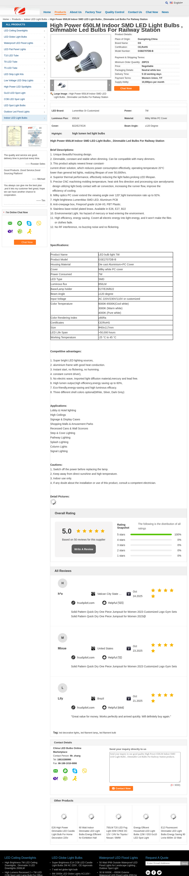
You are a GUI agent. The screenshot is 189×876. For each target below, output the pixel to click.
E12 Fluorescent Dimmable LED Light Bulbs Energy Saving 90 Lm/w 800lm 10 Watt (173, 832)
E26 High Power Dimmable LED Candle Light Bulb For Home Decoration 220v (63, 832)
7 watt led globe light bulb (64, 869)
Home (47, 12)
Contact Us (135, 12)
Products (60, 12)
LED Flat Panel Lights (15, 49)
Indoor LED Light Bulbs (35, 19)
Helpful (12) (115, 657)
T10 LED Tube (11, 55)
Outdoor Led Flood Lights (16, 111)
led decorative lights (69, 732)
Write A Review (83, 549)
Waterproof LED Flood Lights (18, 43)
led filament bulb (107, 732)
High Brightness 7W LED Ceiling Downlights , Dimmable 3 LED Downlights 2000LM (21, 865)
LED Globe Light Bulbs (15, 37)
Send (184, 863)
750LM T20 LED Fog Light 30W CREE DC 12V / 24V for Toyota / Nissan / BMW (117, 832)
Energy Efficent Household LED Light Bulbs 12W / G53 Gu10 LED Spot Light (145, 832)
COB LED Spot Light (14, 99)
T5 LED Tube (10, 68)
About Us (76, 12)
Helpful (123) (116, 603)
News (165, 12)
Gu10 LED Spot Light (14, 93)
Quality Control (114, 12)
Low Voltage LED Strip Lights (18, 80)
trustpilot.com (85, 603)
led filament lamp (89, 732)
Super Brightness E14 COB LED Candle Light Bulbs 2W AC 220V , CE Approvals (72, 864)
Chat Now (152, 12)
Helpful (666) (116, 707)
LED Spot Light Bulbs (15, 105)
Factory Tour (93, 12)
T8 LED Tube (10, 61)
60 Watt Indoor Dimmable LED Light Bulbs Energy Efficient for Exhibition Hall (90, 832)
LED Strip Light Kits (14, 74)
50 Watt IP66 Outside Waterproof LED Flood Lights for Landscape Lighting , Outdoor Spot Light (118, 865)
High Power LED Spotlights (17, 86)
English (178, 3)
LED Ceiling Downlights (16, 30)
